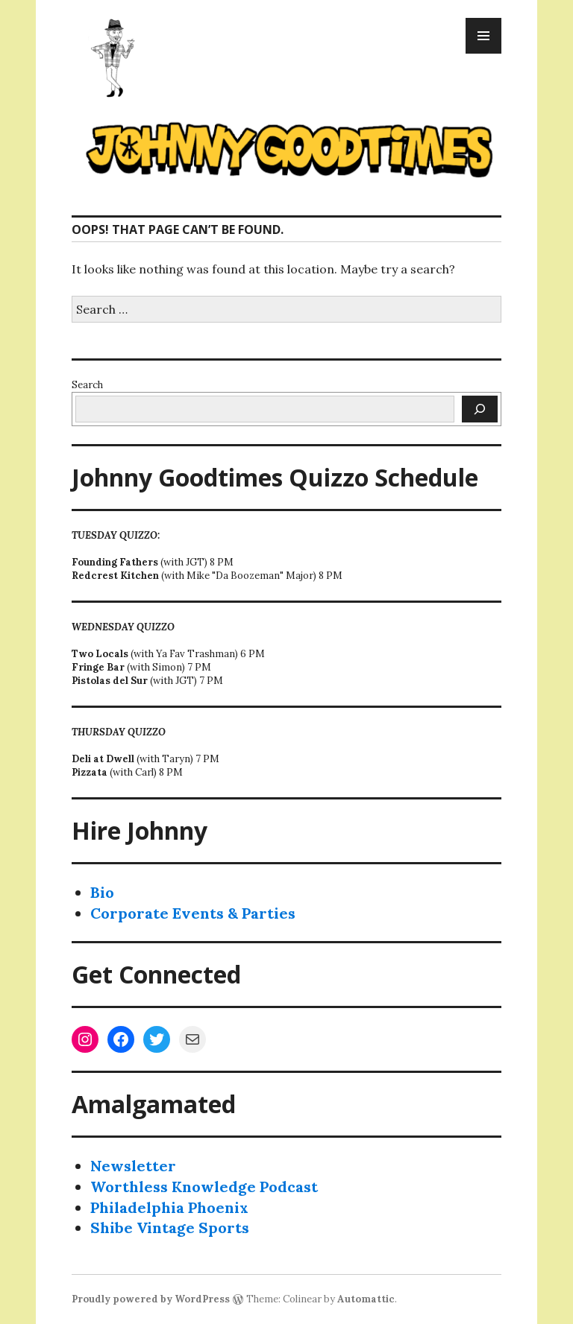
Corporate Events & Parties (192, 913)
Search (87, 384)
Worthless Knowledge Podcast (204, 1186)
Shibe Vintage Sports (169, 1227)
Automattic (366, 1299)
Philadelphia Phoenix (169, 1207)
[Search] (480, 409)
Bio (102, 892)
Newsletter (133, 1165)
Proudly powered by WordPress (151, 1299)
